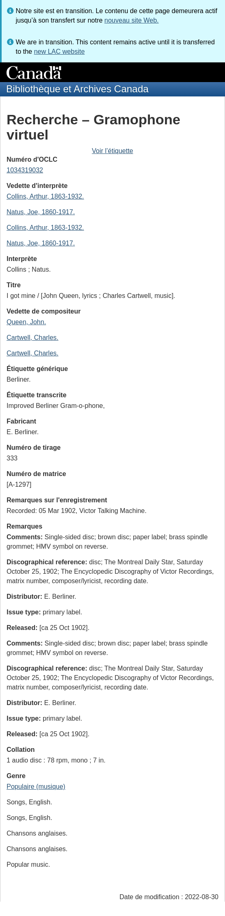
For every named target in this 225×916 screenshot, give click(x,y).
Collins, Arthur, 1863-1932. (45, 196)
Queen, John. (26, 321)
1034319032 (25, 170)
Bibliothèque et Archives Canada (77, 88)
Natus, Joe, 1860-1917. (41, 211)
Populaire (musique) (36, 786)
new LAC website (59, 51)
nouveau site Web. (131, 20)
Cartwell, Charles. (32, 337)
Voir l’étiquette (112, 150)
